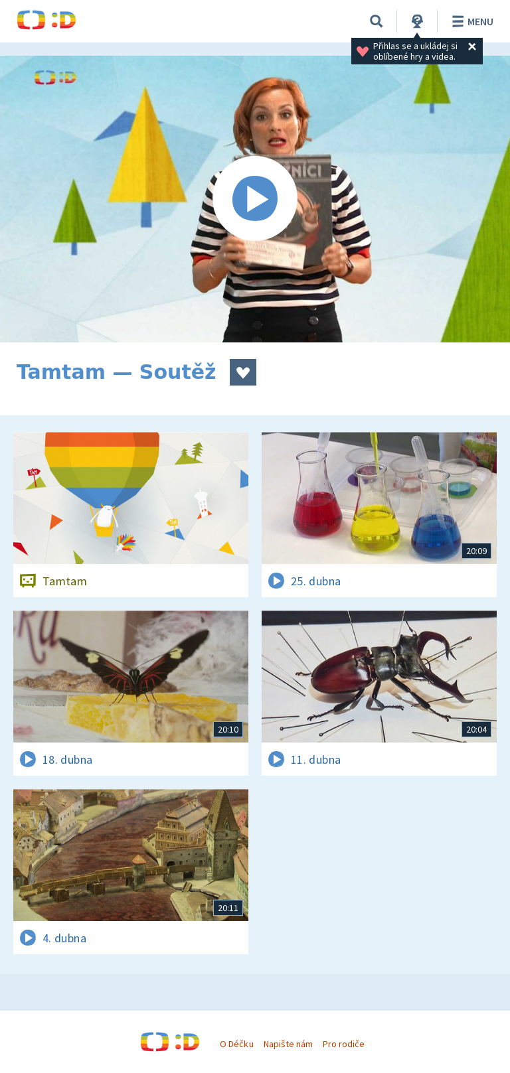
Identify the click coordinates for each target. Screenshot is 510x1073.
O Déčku (236, 1044)
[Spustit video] (255, 199)
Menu (470, 21)
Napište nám (288, 1044)
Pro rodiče (344, 1044)
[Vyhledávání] (376, 21)
